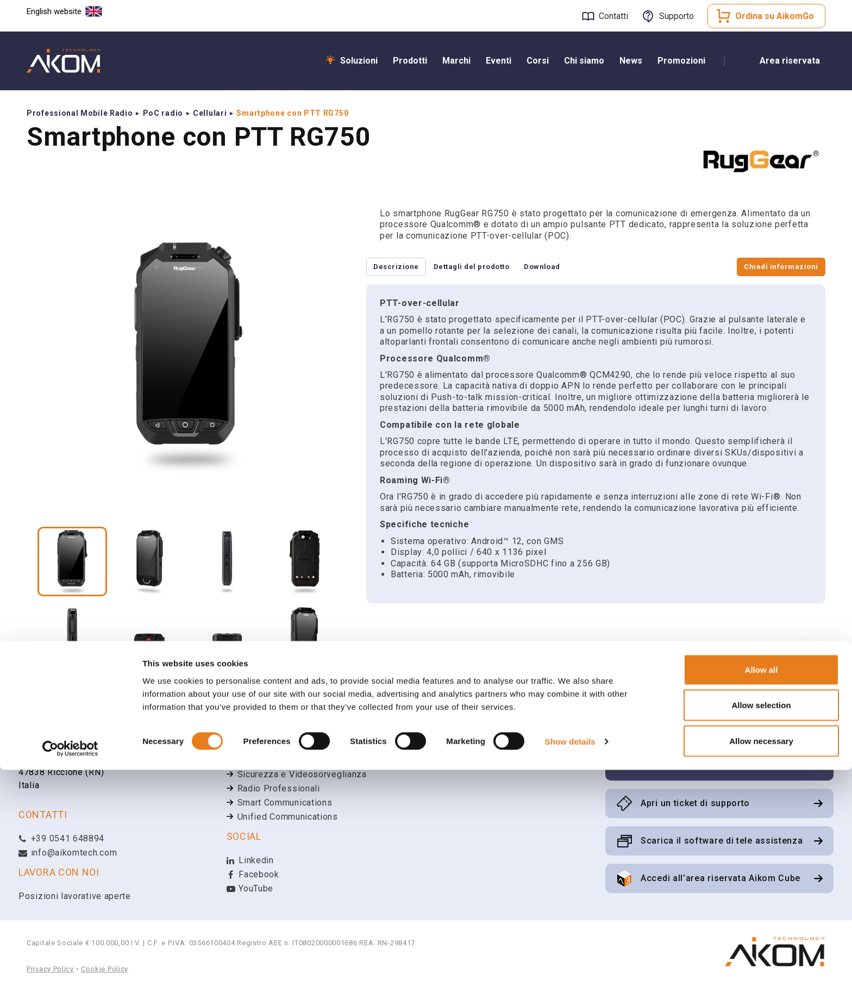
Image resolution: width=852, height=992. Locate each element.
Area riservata (790, 60)
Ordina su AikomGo (774, 16)
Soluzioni (359, 60)
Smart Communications (285, 802)
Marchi (456, 60)
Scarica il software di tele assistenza (722, 840)
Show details (570, 964)
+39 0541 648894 (61, 838)
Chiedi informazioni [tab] (775, 268)
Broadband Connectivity (286, 760)
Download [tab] (573, 268)
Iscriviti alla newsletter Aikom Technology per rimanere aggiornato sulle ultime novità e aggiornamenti (726, 745)
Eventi (498, 60)
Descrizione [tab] (402, 268)
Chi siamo (584, 60)
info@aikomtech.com (67, 852)
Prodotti (410, 60)
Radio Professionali (278, 788)
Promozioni (681, 60)
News (630, 60)
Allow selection (761, 927)
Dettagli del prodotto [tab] (490, 268)
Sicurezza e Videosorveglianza (302, 774)
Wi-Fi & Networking (277, 746)
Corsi (538, 60)
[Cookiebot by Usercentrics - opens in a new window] (70, 971)
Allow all (761, 891)
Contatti (613, 16)
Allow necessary (761, 963)
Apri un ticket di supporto (695, 803)
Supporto (676, 16)
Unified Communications (287, 817)
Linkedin (250, 860)
